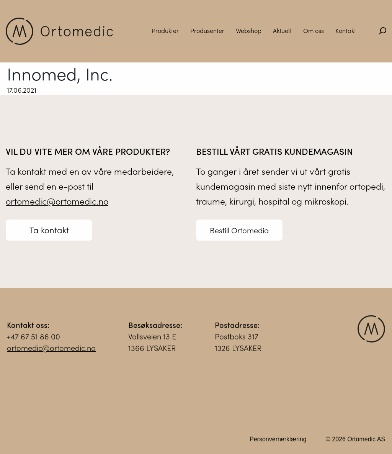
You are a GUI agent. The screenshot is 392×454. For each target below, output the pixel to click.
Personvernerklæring (278, 441)
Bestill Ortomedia (239, 230)
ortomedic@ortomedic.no (57, 201)
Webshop (248, 30)
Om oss (313, 30)
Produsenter (207, 30)
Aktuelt (282, 30)
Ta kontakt (49, 230)
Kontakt (345, 30)
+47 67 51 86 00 (33, 338)
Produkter (165, 30)
